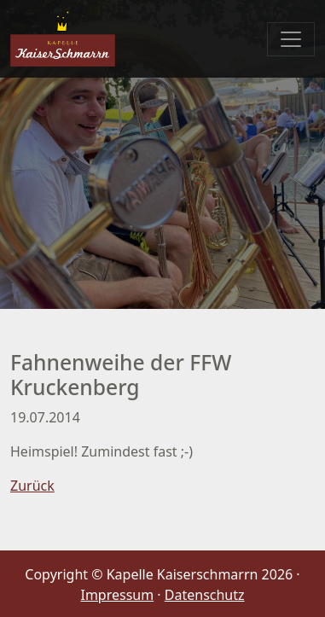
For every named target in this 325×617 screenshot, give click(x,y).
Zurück (32, 485)
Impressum (117, 594)
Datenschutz (205, 594)
